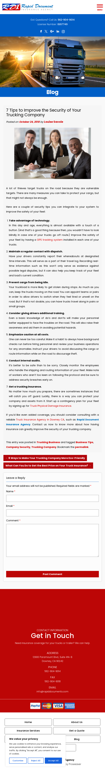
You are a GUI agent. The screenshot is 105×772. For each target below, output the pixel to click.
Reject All (35, 760)
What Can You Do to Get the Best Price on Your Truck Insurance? (48, 465)
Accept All (53, 760)
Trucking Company (43, 447)
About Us (76, 722)
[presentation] (21, 563)
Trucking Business (48, 442)
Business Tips (84, 442)
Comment (13, 520)
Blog (76, 739)
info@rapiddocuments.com (52, 691)
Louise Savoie (53, 122)
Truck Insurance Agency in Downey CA (40, 419)
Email (10, 506)
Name (10, 491)
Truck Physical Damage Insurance (50, 406)
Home (28, 722)
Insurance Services (28, 730)
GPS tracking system (49, 239)
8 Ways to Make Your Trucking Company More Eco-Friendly (45, 458)
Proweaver (75, 764)
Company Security (18, 447)
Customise (18, 760)
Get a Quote (76, 730)
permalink (81, 447)
